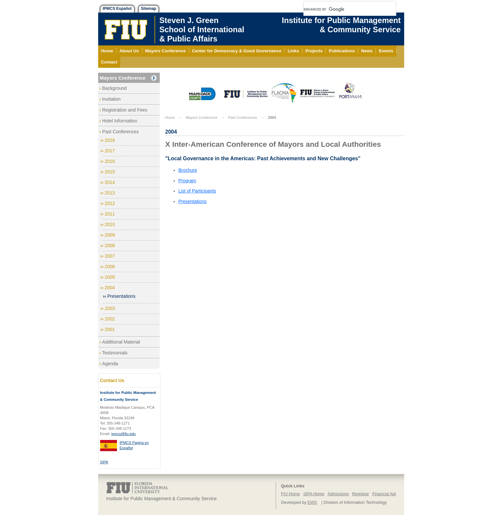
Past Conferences (120, 131)
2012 (110, 203)
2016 (110, 161)
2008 (110, 245)
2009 (110, 235)
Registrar (360, 494)
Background (114, 88)
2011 (110, 214)
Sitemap (148, 8)
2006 (110, 266)
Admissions (338, 494)
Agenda (110, 363)
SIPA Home (313, 494)
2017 (110, 150)
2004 (110, 287)
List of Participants (197, 190)
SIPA (104, 462)
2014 (110, 182)
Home (170, 117)
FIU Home (290, 494)
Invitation (111, 99)
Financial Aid (384, 494)
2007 (110, 256)
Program (187, 180)
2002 (110, 319)
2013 (110, 192)
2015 (110, 171)
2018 (110, 140)
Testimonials (114, 352)
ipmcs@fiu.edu (123, 434)
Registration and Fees (124, 110)
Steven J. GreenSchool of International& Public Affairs (201, 29)
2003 (110, 308)
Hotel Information (119, 120)
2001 (110, 329)
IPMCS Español (117, 8)
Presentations (121, 296)
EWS (312, 502)
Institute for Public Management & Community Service (341, 25)
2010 (110, 224)
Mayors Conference (123, 78)
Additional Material (121, 342)
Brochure (188, 170)
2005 (110, 277)
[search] (342, 9)
